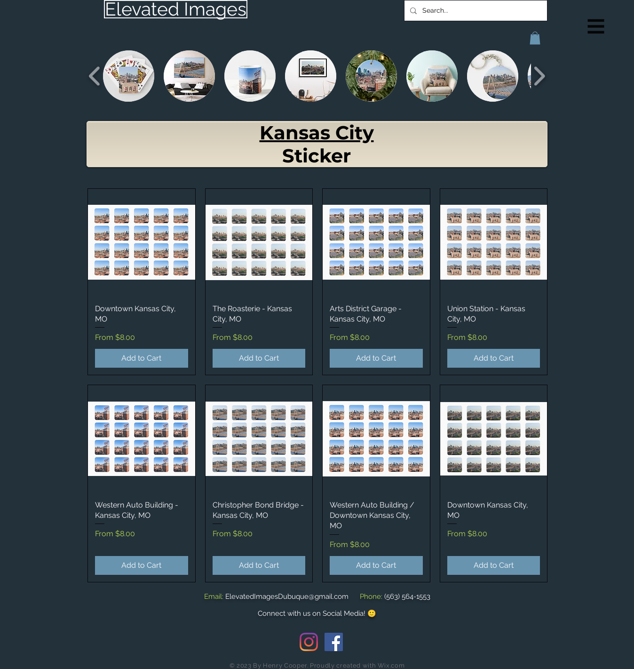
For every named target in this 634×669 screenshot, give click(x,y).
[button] (596, 26)
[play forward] (539, 76)
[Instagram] (309, 642)
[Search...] (474, 10)
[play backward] (94, 76)
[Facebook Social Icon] (334, 642)
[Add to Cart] (141, 358)
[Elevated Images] (175, 9)
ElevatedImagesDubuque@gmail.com (287, 596)
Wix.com (391, 665)
